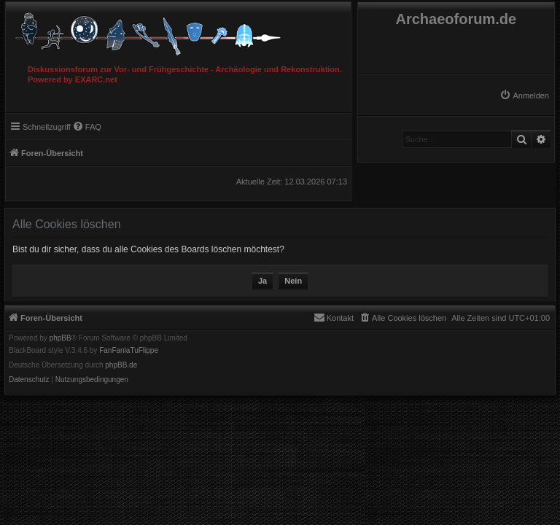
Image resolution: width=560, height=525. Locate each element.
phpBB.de (121, 365)
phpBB (60, 338)
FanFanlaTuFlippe (128, 350)
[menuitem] (524, 95)
